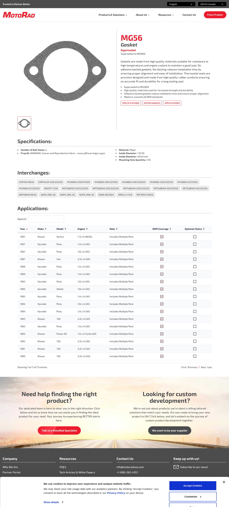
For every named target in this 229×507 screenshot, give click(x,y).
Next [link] (203, 367)
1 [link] (199, 367)
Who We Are (10, 466)
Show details (51, 492)
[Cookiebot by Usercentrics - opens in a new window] (21, 500)
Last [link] (209, 367)
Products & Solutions (113, 14)
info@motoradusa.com (130, 466)
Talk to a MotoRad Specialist (59, 430)
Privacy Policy (116, 483)
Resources (166, 14)
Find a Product (215, 14)
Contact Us (189, 14)
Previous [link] (192, 367)
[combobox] (177, 4)
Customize (193, 487)
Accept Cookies (192, 476)
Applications (172, 103)
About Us (143, 14)
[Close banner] (224, 473)
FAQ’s (63, 466)
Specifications (130, 103)
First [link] (183, 367)
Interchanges (152, 103)
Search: (22, 218)
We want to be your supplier (169, 430)
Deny (193, 498)
